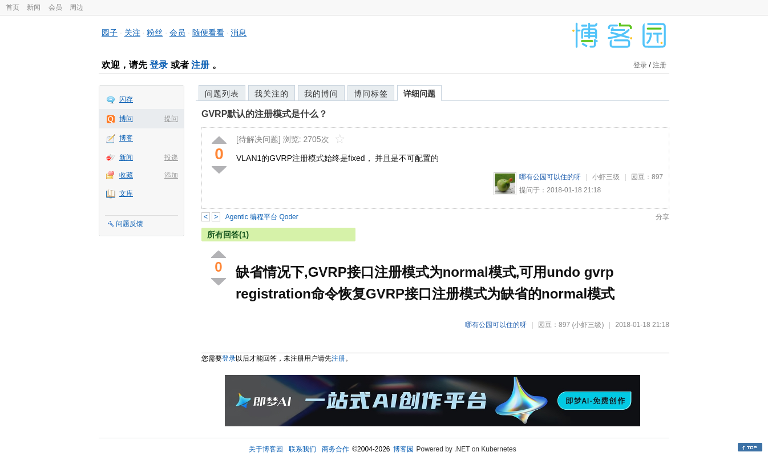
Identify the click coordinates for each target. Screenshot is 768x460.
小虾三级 (606, 177)
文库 (126, 193)
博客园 (403, 449)
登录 (158, 65)
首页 (12, 7)
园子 (110, 32)
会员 (55, 7)
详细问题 (419, 93)
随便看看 (208, 32)
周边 (76, 7)
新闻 (34, 7)
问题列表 (222, 93)
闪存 (126, 99)
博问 (126, 119)
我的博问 (321, 93)
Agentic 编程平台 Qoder (261, 217)
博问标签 (371, 93)
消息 (238, 32)
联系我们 (302, 449)
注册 (200, 65)
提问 (171, 119)
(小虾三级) (588, 325)
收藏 (126, 175)
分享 (662, 217)
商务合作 (335, 449)
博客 (126, 138)
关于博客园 (266, 449)
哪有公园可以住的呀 (550, 177)
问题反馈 (129, 224)
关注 (132, 32)
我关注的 (271, 93)
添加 (171, 175)
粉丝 (155, 32)
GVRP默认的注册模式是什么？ (264, 114)
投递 (171, 158)
